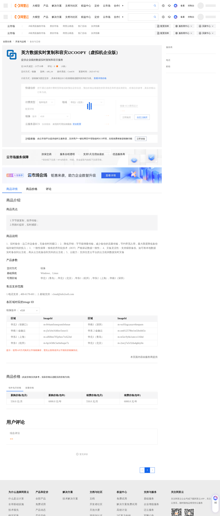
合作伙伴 (119, 5)
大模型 (36, 5)
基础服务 (149, 498)
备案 (183, 5)
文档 (92, 498)
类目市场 (54, 26)
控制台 (191, 5)
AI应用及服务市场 (37, 26)
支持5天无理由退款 (93, 154)
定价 (96, 5)
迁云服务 (149, 510)
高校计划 (122, 510)
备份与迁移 (35, 41)
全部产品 (41, 498)
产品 (45, 5)
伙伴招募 (95, 26)
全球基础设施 (16, 504)
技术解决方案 (70, 498)
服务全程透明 (67, 154)
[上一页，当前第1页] (142, 470)
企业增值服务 (151, 504)
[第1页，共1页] (147, 470)
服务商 (169, 47)
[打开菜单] (5, 5)
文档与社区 (71, 5)
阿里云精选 (68, 26)
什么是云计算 (16, 498)
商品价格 (31, 188)
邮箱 (168, 66)
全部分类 (7, 41)
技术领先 (13, 510)
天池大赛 (95, 510)
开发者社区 (96, 504)
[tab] (14, 387)
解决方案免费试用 (127, 504)
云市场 (106, 5)
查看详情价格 (100, 78)
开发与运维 (20, 41)
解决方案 (57, 5)
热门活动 (82, 26)
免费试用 (41, 504)
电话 (168, 60)
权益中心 (86, 5)
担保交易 (46, 154)
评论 (48, 188)
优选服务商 (119, 154)
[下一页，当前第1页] (152, 470)
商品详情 (12, 188)
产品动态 (41, 510)
